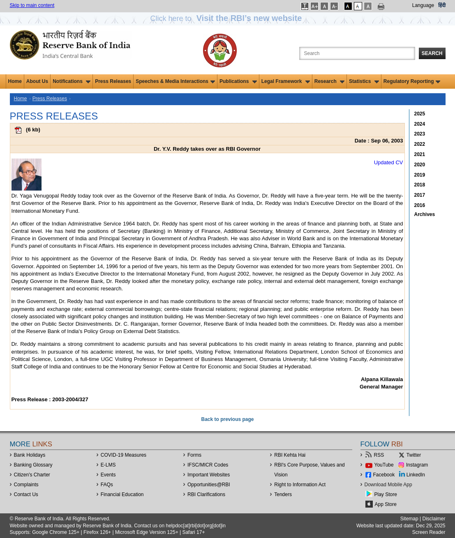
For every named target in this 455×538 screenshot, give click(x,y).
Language (423, 5)
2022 (419, 144)
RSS (379, 455)
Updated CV (388, 162)
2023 (419, 134)
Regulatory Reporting (412, 81)
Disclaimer (433, 519)
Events (108, 475)
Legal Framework (285, 81)
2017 (419, 195)
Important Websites (208, 475)
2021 (419, 154)
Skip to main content (32, 5)
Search (432, 53)
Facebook (384, 475)
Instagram (417, 465)
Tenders (283, 494)
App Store (386, 504)
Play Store (385, 494)
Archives (424, 214)
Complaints (26, 484)
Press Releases (113, 81)
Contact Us (26, 494)
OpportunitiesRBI (208, 484)
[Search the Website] (357, 53)
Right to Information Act (300, 484)
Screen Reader (429, 532)
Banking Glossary (33, 465)
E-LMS (108, 465)
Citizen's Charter (32, 475)
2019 (419, 175)
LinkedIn (415, 475)
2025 (419, 114)
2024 (419, 124)
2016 (419, 205)
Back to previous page (227, 419)
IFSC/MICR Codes (207, 465)
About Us (37, 81)
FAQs (107, 484)
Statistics (364, 81)
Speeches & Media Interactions (175, 81)
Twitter (413, 455)
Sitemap (409, 519)
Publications (238, 81)
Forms (194, 455)
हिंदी (442, 5)
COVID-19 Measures (123, 455)
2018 (419, 185)
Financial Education (122, 494)
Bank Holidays (30, 455)
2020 (419, 165)
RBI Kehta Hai (289, 455)
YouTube (384, 465)
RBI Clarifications (206, 494)
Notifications (71, 81)
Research (329, 81)
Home (15, 81)
